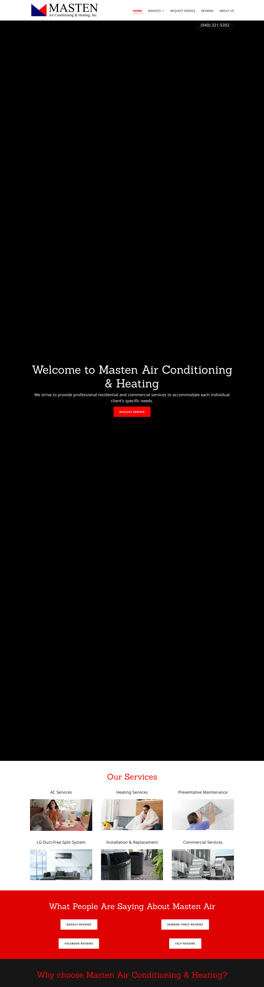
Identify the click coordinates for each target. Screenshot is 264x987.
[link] (64, 10)
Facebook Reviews (79, 943)
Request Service (132, 412)
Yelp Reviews (185, 943)
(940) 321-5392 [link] (215, 25)
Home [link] (137, 11)
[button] (156, 11)
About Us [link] (226, 11)
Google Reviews (78, 924)
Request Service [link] (182, 11)
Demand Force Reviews (185, 924)
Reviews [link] (207, 11)
